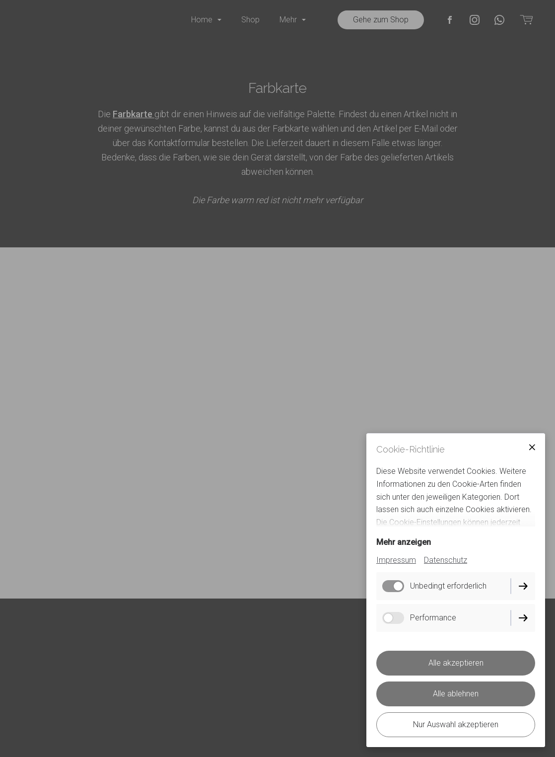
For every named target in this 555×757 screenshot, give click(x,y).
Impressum (396, 560)
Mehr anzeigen (403, 542)
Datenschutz (445, 560)
